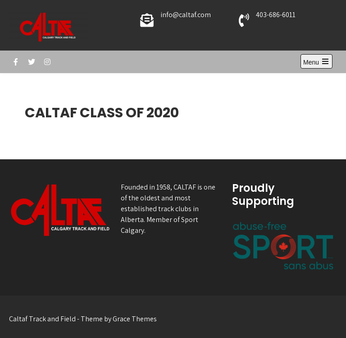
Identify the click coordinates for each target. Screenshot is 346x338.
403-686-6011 (276, 14)
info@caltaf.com (185, 14)
